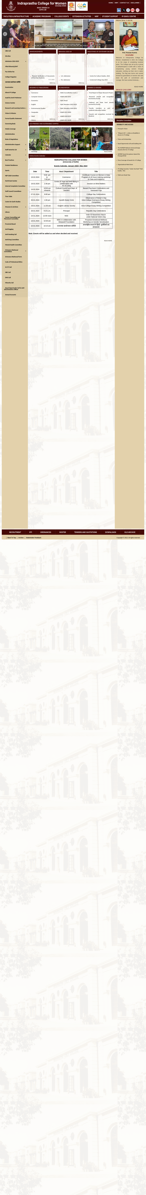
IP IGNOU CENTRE (129, 16)
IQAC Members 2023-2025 (68, 104)
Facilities (129, 116)
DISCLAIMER (135, 3)
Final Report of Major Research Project (101, 93)
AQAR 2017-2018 (65, 120)
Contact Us (124, 3)
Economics (34, 100)
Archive (21, 538)
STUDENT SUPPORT (110, 16)
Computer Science (37, 96)
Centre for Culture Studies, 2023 (100, 78)
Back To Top (12, 538)
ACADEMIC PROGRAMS (42, 16)
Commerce (34, 93)
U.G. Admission (65, 78)
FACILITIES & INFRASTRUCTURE (16, 16)
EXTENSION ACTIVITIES (82, 16)
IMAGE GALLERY (123, 90)
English (33, 104)
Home (111, 3)
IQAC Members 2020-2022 (68, 108)
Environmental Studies (38, 108)
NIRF (116, 3)
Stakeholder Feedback (33, 538)
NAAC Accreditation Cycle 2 (68, 93)
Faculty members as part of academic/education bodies (101, 109)
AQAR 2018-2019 (65, 116)
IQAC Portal (64, 100)
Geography (34, 112)
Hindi (33, 116)
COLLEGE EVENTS (61, 16)
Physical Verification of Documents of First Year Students (42, 79)
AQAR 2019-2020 (65, 112)
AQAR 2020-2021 (65, 96)
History (33, 120)
